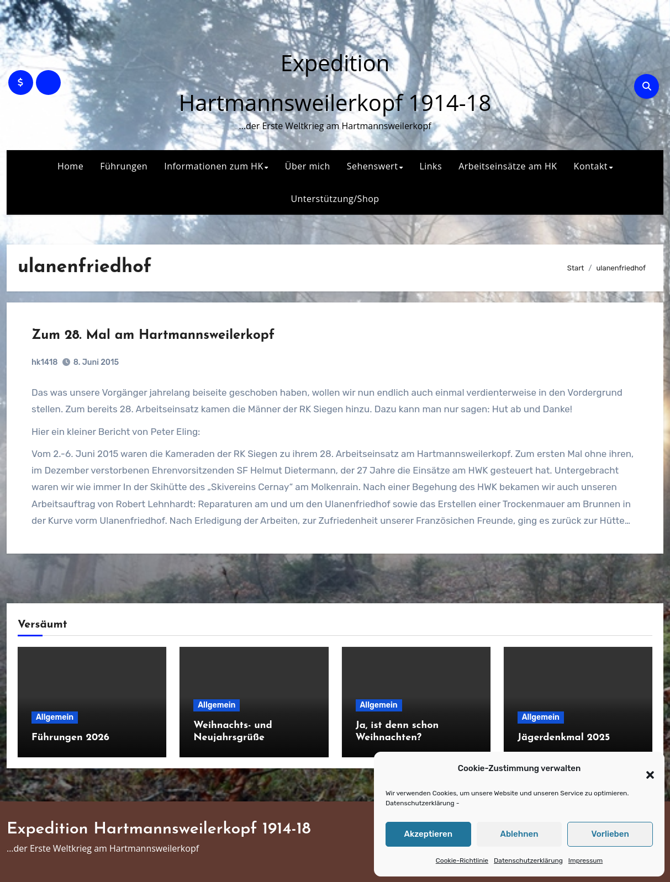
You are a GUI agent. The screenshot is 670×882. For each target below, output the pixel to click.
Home (70, 166)
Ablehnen (519, 834)
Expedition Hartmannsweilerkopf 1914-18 (159, 829)
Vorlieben (610, 834)
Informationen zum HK (213, 166)
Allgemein (54, 717)
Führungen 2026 (70, 737)
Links (430, 166)
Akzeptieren (428, 834)
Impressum (585, 860)
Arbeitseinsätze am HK (507, 166)
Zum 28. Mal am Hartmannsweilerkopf (153, 335)
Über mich (307, 166)
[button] (644, 769)
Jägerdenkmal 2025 (564, 737)
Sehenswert (372, 166)
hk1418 (44, 362)
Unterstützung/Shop (335, 199)
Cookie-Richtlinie (462, 860)
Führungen (123, 166)
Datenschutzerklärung (420, 803)
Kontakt (591, 166)
